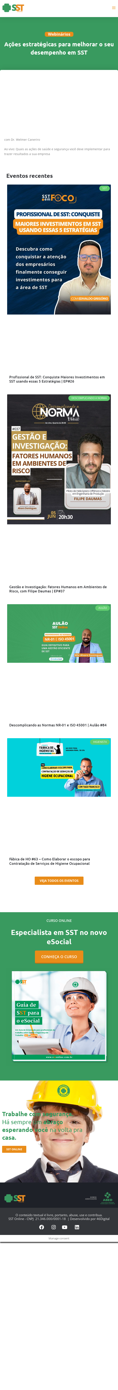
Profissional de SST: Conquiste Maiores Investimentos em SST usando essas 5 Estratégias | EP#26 (57, 379)
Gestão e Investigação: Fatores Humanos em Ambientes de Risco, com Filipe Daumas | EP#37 (58, 589)
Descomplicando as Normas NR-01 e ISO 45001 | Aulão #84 (58, 725)
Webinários (59, 34)
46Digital (103, 1219)
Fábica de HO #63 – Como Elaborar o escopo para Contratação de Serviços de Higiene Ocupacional (49, 861)
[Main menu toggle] (114, 7)
